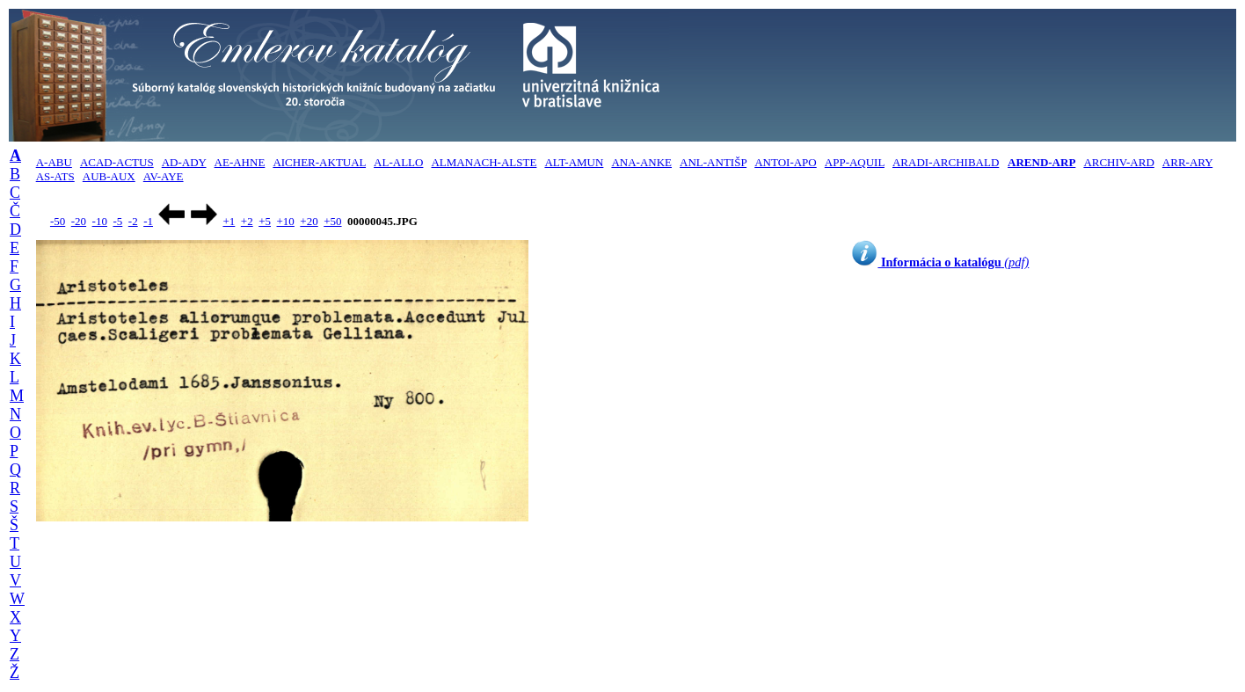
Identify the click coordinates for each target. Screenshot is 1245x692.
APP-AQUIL (855, 162)
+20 (308, 221)
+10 (286, 221)
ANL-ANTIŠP (713, 162)
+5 (264, 221)
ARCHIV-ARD (1118, 162)
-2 (133, 221)
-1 (148, 221)
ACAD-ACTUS (117, 162)
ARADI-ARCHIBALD (945, 162)
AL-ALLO (398, 162)
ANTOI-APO (785, 162)
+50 (332, 221)
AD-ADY (184, 162)
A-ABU (54, 162)
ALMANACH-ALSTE (483, 162)
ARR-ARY (1187, 162)
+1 (228, 221)
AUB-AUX (109, 176)
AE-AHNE (240, 162)
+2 (247, 221)
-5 (117, 221)
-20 (78, 221)
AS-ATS (55, 176)
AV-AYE (163, 176)
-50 (57, 221)
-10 (99, 221)
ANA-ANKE (641, 162)
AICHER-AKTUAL (319, 162)
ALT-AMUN (573, 162)
